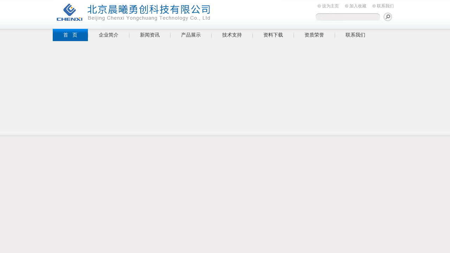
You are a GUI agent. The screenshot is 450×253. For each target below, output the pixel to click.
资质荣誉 (314, 35)
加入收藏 (357, 6)
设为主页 (330, 6)
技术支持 (232, 35)
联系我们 (385, 6)
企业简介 (108, 35)
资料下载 (273, 35)
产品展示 (191, 35)
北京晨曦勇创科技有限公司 (167, 13)
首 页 (70, 35)
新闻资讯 (150, 35)
